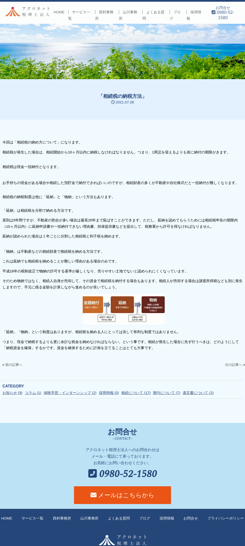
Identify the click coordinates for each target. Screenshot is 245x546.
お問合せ (223, 13)
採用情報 (167, 518)
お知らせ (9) (12, 393)
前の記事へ (13, 365)
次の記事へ (233, 365)
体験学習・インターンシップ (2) (70, 393)
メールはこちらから (122, 495)
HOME (59, 12)
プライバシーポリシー (225, 518)
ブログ (144, 518)
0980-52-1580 (122, 474)
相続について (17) (136, 393)
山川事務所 (89, 518)
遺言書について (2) (198, 393)
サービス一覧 (32, 518)
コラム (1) (33, 393)
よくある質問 (119, 518)
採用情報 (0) (109, 393)
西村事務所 (62, 518)
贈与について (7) (166, 393)
